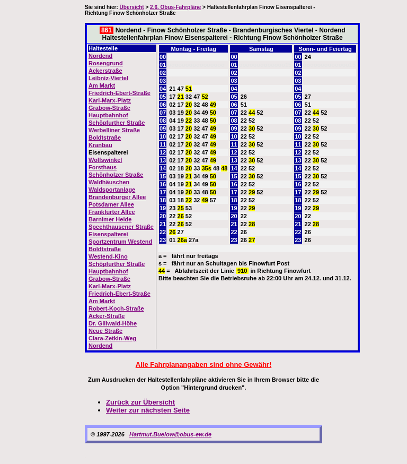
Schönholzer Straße (116, 174)
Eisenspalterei (108, 234)
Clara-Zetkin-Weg (112, 338)
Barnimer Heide (110, 219)
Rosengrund (106, 63)
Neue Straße (105, 331)
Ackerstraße (105, 70)
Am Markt (102, 85)
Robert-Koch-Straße (116, 308)
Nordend (100, 56)
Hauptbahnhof (108, 115)
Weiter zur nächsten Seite (148, 410)
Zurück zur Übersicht (140, 402)
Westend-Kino (108, 256)
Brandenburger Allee (117, 197)
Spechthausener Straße (121, 227)
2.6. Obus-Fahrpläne (175, 7)
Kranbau (100, 145)
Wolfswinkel (105, 160)
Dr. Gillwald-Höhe (113, 323)
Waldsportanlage (112, 189)
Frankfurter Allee (112, 212)
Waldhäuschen (109, 182)
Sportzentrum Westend (120, 241)
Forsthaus (103, 167)
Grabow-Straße (109, 108)
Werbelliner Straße (114, 130)
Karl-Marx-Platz (110, 100)
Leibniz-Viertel (108, 78)
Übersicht (132, 7)
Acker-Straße (107, 316)
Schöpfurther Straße (117, 122)
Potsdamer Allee (111, 204)
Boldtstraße (105, 137)
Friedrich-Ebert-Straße (120, 93)
